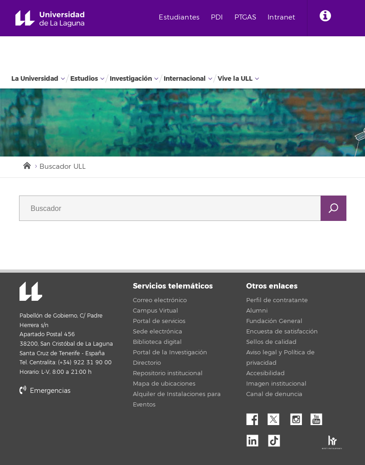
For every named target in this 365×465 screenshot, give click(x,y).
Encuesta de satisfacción (282, 331)
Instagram (298, 417)
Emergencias (44, 391)
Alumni (257, 310)
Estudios (84, 78)
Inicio (26, 165)
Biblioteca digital (157, 342)
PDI (217, 17)
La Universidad (34, 78)
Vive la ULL (235, 78)
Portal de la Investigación (170, 352)
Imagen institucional (276, 383)
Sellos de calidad (271, 342)
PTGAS (245, 17)
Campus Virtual (155, 310)
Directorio (147, 363)
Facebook (255, 417)
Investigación (131, 78)
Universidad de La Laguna (49, 18)
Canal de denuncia (274, 394)
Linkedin (255, 438)
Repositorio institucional (168, 373)
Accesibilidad (265, 373)
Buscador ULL (62, 166)
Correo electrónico (160, 300)
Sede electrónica (157, 331)
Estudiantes (179, 17)
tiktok (277, 438)
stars (87, 422)
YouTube (319, 417)
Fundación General (274, 321)
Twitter (277, 417)
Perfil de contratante (277, 300)
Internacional (185, 78)
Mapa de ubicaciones (164, 383)
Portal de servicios (159, 321)
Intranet (281, 17)
